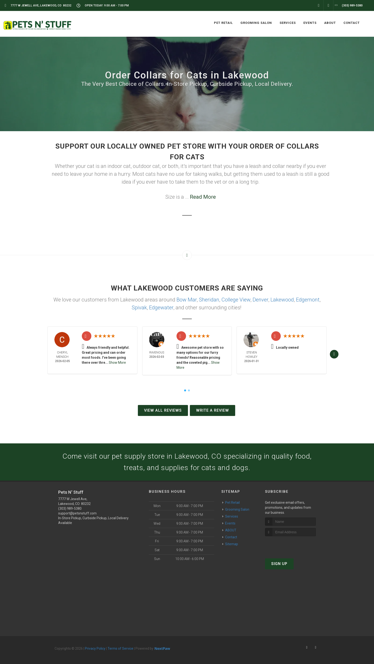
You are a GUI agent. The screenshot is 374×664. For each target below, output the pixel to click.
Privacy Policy (95, 648)
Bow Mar (187, 300)
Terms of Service (120, 648)
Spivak (139, 308)
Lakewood (282, 300)
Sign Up (279, 563)
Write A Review (212, 410)
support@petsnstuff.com (77, 513)
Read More (203, 197)
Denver (260, 300)
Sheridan (209, 300)
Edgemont (308, 300)
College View (235, 300)
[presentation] (290, 545)
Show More (117, 362)
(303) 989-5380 (70, 508)
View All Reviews (163, 410)
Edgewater (161, 308)
